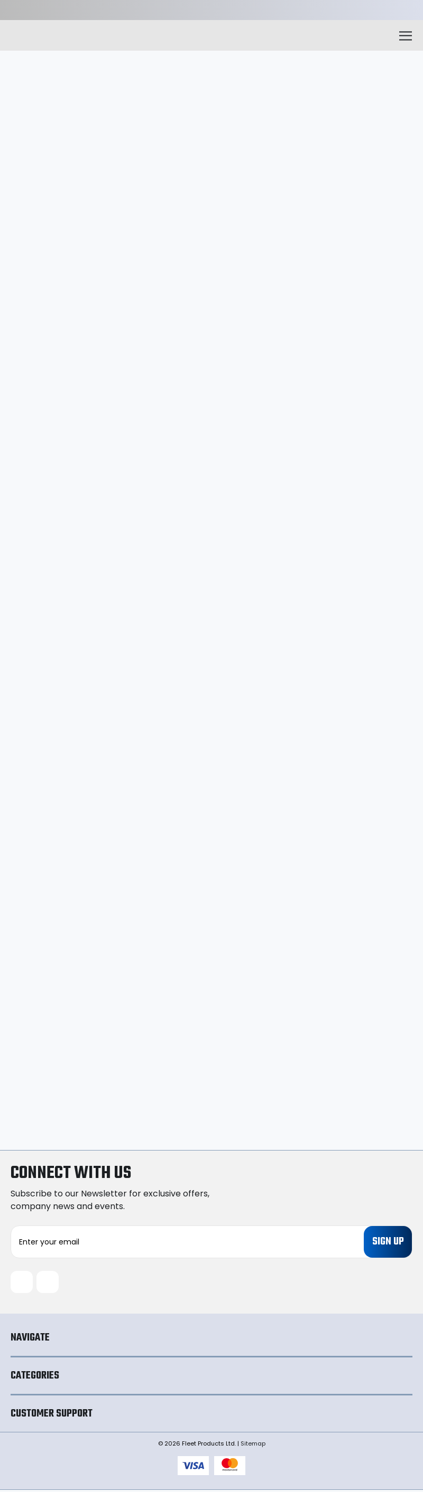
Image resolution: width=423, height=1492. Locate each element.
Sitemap (253, 1445)
